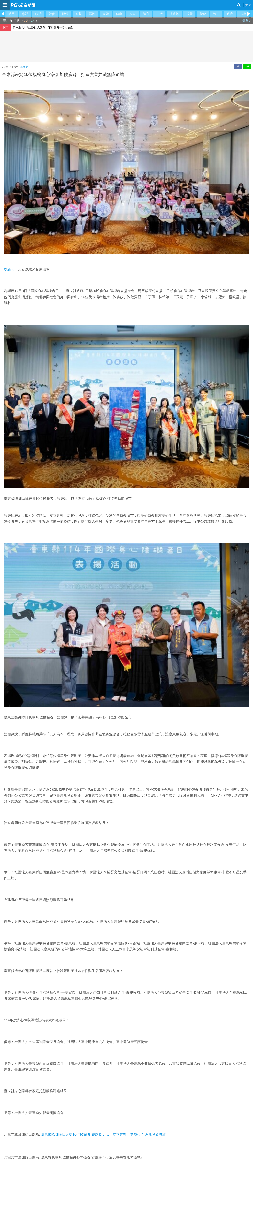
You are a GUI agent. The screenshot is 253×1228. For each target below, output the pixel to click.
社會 (52, 14)
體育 (146, 14)
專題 (25, 14)
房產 (243, 14)
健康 (119, 14)
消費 (189, 14)
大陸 (106, 14)
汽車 (216, 14)
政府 (230, 14)
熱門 (11, 14)
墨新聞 (24, 67)
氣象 (246, 20)
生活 (159, 14)
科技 (79, 14)
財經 (65, 14)
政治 (38, 14)
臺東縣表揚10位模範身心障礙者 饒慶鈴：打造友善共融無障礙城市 (92, 1157)
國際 (92, 14)
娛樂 (132, 14)
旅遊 (203, 14)
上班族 (174, 14)
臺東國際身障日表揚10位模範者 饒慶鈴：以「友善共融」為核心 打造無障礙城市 (103, 1134)
